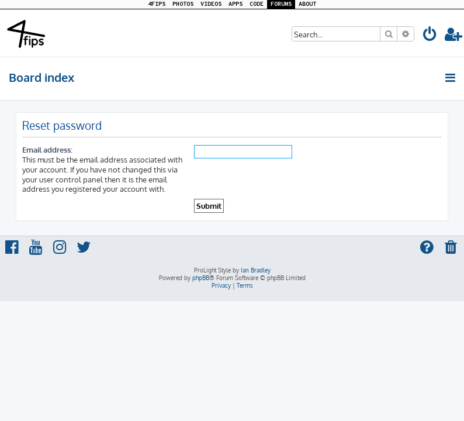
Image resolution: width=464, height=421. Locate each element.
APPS (235, 4)
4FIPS (156, 4)
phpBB (200, 277)
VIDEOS (210, 4)
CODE (257, 4)
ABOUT (307, 4)
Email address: (47, 149)
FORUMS (281, 4)
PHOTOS (182, 4)
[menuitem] (430, 36)
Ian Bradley (256, 270)
